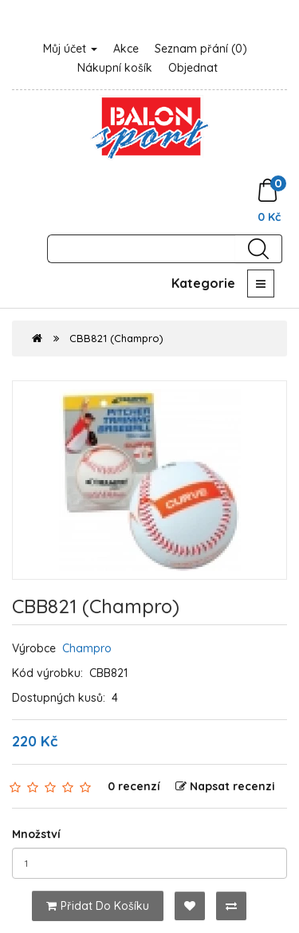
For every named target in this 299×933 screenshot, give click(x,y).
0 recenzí (134, 786)
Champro (87, 648)
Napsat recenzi (225, 786)
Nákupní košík (114, 68)
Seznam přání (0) (201, 48)
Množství (36, 834)
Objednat (193, 68)
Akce (126, 48)
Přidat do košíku (97, 906)
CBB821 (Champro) (116, 338)
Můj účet (70, 48)
